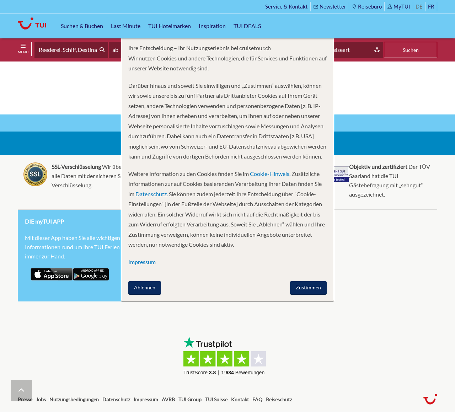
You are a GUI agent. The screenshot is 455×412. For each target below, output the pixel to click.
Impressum (146, 399)
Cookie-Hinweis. (269, 173)
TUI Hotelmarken (169, 25)
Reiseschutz (279, 399)
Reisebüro (367, 6)
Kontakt (240, 399)
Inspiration (212, 25)
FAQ (257, 399)
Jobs (41, 399)
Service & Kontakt (286, 6)
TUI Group (190, 399)
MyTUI (398, 6)
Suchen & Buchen (82, 25)
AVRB (168, 399)
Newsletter (329, 6)
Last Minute (125, 25)
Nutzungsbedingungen (74, 399)
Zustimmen (308, 287)
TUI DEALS (247, 25)
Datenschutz (116, 399)
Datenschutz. (151, 194)
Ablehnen (144, 287)
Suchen (411, 50)
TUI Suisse (216, 399)
